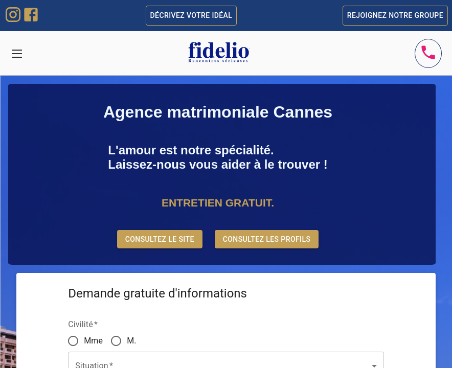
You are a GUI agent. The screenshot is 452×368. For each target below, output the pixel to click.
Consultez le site (159, 239)
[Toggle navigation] (16, 53)
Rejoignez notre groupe (395, 15)
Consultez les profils (267, 239)
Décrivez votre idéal (191, 15)
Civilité (83, 324)
